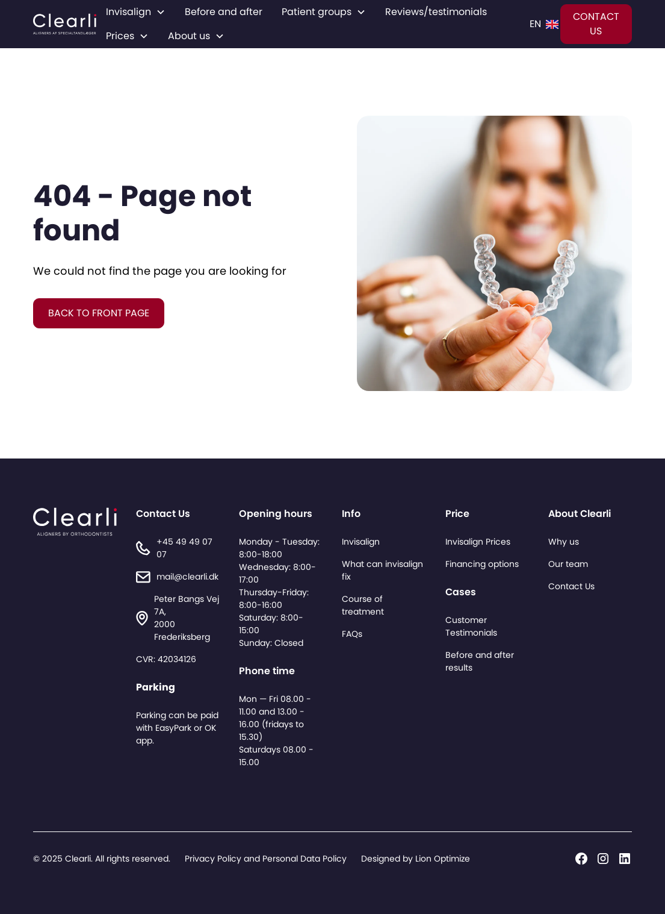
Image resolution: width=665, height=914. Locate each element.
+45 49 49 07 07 (184, 548)
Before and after (223, 12)
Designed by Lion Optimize (415, 859)
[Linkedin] (624, 858)
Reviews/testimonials (436, 12)
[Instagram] (603, 858)
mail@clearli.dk (187, 577)
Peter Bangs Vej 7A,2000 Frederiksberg (186, 618)
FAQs (352, 634)
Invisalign (361, 542)
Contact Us (571, 586)
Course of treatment (363, 605)
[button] (135, 12)
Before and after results (479, 661)
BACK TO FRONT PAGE (98, 313)
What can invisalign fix (382, 570)
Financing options (482, 564)
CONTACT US (596, 24)
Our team (568, 564)
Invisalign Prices (477, 542)
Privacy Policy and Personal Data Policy (266, 859)
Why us (563, 542)
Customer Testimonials (471, 626)
